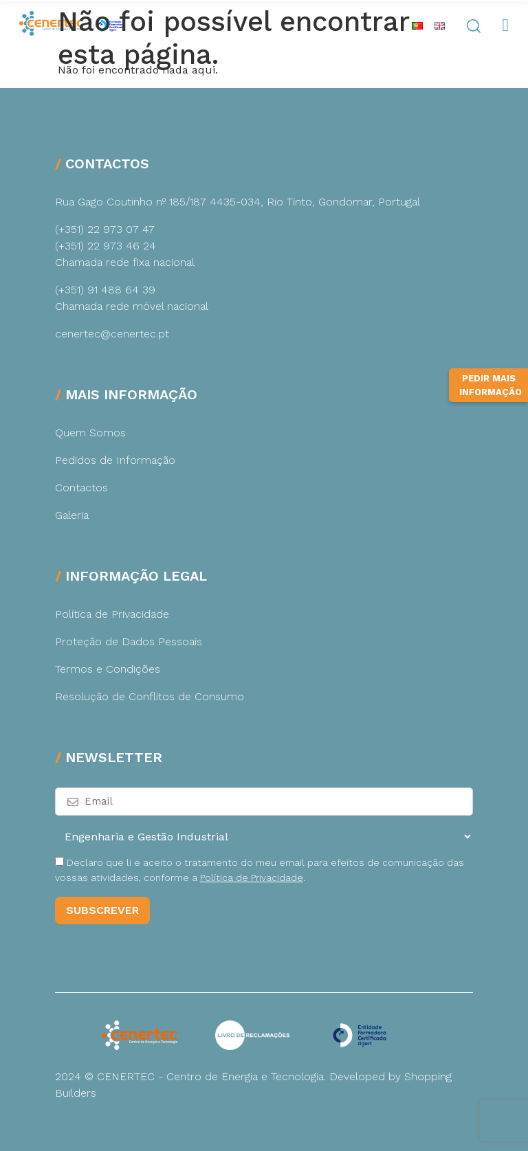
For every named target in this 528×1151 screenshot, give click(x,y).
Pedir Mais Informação (490, 385)
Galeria (72, 515)
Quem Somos (90, 432)
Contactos (81, 487)
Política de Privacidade (112, 614)
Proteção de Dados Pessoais (128, 641)
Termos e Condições (107, 668)
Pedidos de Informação (115, 460)
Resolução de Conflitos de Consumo (149, 696)
